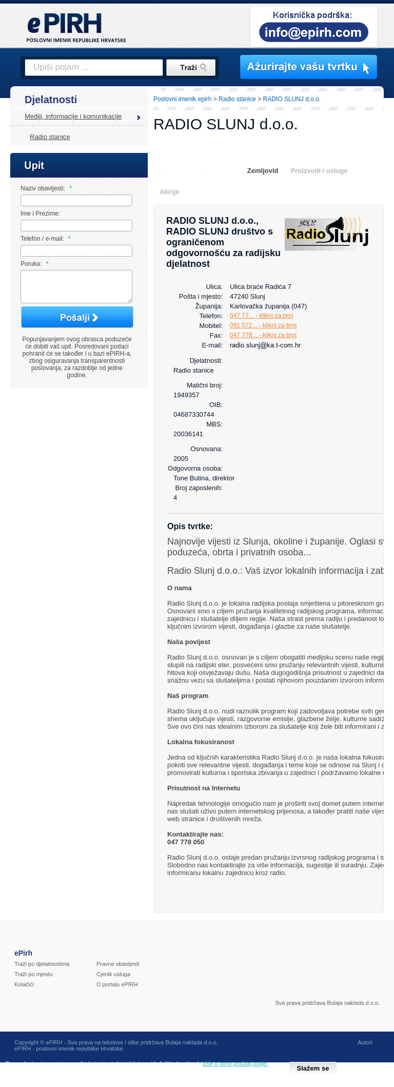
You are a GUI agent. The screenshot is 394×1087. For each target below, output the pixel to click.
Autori (365, 1042)
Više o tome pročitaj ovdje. (235, 1063)
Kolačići (24, 984)
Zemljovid (263, 170)
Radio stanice (50, 137)
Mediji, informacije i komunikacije (73, 116)
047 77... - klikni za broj (261, 315)
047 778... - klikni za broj (263, 335)
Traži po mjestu (33, 974)
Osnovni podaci (185, 170)
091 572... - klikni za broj (263, 325)
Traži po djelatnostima (41, 964)
